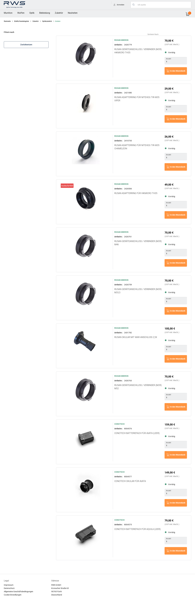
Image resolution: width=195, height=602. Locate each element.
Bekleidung (44, 13)
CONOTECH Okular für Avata (130, 481)
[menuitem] (8, 13)
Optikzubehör (47, 21)
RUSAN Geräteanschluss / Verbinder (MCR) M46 (138, 243)
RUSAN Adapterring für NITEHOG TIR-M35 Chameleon (136, 147)
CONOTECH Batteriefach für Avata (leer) (137, 433)
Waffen (20, 13)
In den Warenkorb (177, 71)
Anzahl (168, 59)
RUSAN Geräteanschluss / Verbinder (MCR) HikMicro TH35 (138, 51)
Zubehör (59, 13)
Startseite (7, 21)
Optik (31, 13)
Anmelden (120, 5)
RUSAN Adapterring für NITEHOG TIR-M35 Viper (136, 99)
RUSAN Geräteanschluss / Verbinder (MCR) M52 (138, 387)
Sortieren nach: (153, 34)
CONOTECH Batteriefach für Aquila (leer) (137, 529)
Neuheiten (73, 13)
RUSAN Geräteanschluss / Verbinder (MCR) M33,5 (138, 291)
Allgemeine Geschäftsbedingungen (18, 591)
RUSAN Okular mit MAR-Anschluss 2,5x (135, 337)
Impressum (8, 585)
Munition (8, 13)
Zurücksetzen (26, 44)
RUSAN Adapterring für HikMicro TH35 (135, 193)
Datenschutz (9, 588)
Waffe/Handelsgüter (21, 21)
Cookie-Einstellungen (12, 595)
